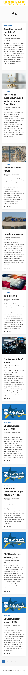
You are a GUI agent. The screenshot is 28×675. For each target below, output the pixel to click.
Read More (7, 67)
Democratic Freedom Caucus (12, 38)
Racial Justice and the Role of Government (13, 32)
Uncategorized (8, 25)
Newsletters (7, 422)
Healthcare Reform (13, 234)
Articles (6, 485)
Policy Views (7, 91)
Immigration (10, 295)
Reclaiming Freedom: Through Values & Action (13, 491)
